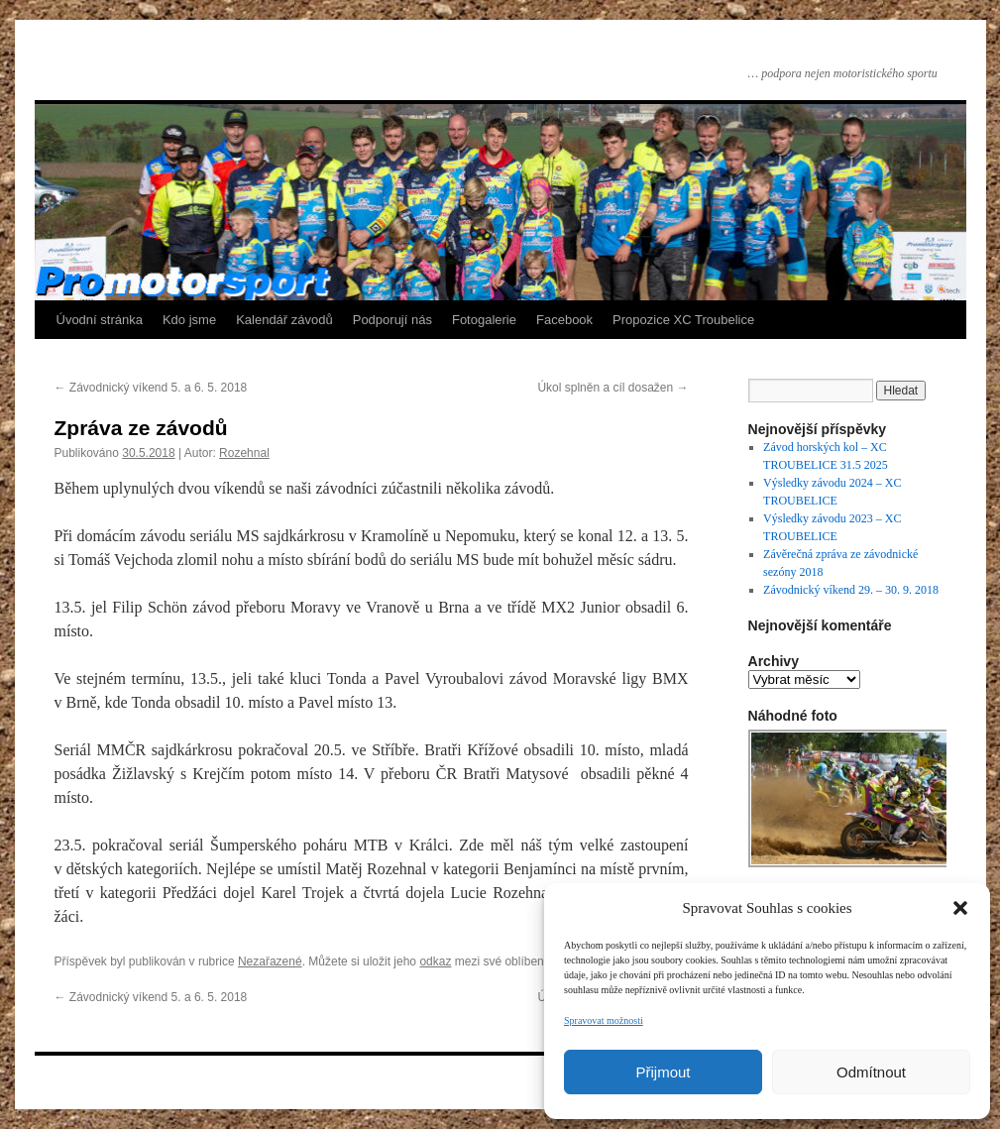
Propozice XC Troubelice (683, 319)
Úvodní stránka (99, 319)
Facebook (564, 319)
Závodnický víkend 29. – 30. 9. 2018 (851, 590)
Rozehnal (244, 453)
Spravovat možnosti (603, 1020)
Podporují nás (392, 319)
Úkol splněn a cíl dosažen (612, 388)
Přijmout (662, 1072)
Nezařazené (270, 961)
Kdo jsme (189, 319)
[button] (960, 908)
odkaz (435, 961)
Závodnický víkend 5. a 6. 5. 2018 (151, 388)
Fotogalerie (484, 319)
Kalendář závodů (284, 319)
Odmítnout (871, 1072)
